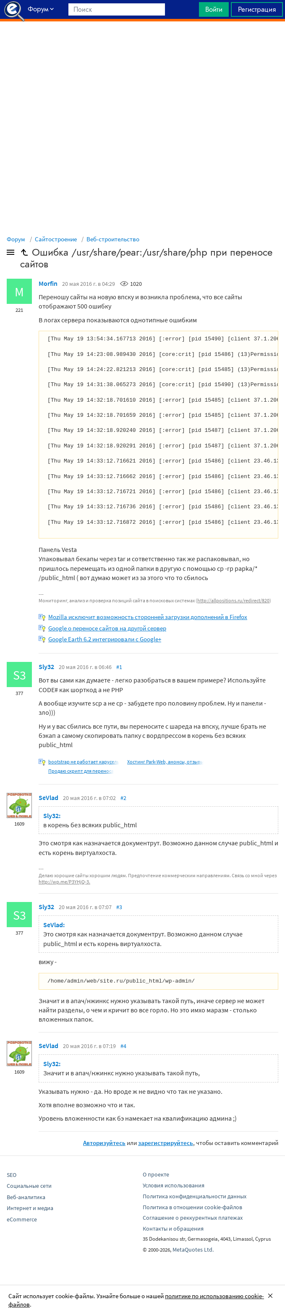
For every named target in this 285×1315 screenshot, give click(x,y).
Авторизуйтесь (104, 1143)
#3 (119, 907)
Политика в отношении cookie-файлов (192, 1207)
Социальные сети (29, 1186)
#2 (123, 798)
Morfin (48, 283)
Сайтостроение (56, 239)
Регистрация (257, 9)
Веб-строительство (112, 239)
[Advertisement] (142, 42)
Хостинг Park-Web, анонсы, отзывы (165, 761)
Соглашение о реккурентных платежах (193, 1217)
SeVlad (48, 797)
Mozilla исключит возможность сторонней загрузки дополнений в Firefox (147, 617)
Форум (16, 239)
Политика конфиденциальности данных (194, 1196)
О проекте (156, 1174)
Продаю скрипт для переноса (81, 771)
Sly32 (46, 666)
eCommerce (22, 1219)
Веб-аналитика (26, 1197)
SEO (11, 1175)
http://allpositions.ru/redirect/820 (233, 600)
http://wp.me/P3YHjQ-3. (64, 881)
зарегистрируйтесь (165, 1143)
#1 (119, 667)
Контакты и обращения (173, 1228)
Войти (213, 9)
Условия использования (173, 1185)
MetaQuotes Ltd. (193, 1249)
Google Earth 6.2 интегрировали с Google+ (104, 639)
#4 (123, 1046)
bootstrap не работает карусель (83, 761)
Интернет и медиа (30, 1208)
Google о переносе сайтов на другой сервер (107, 628)
